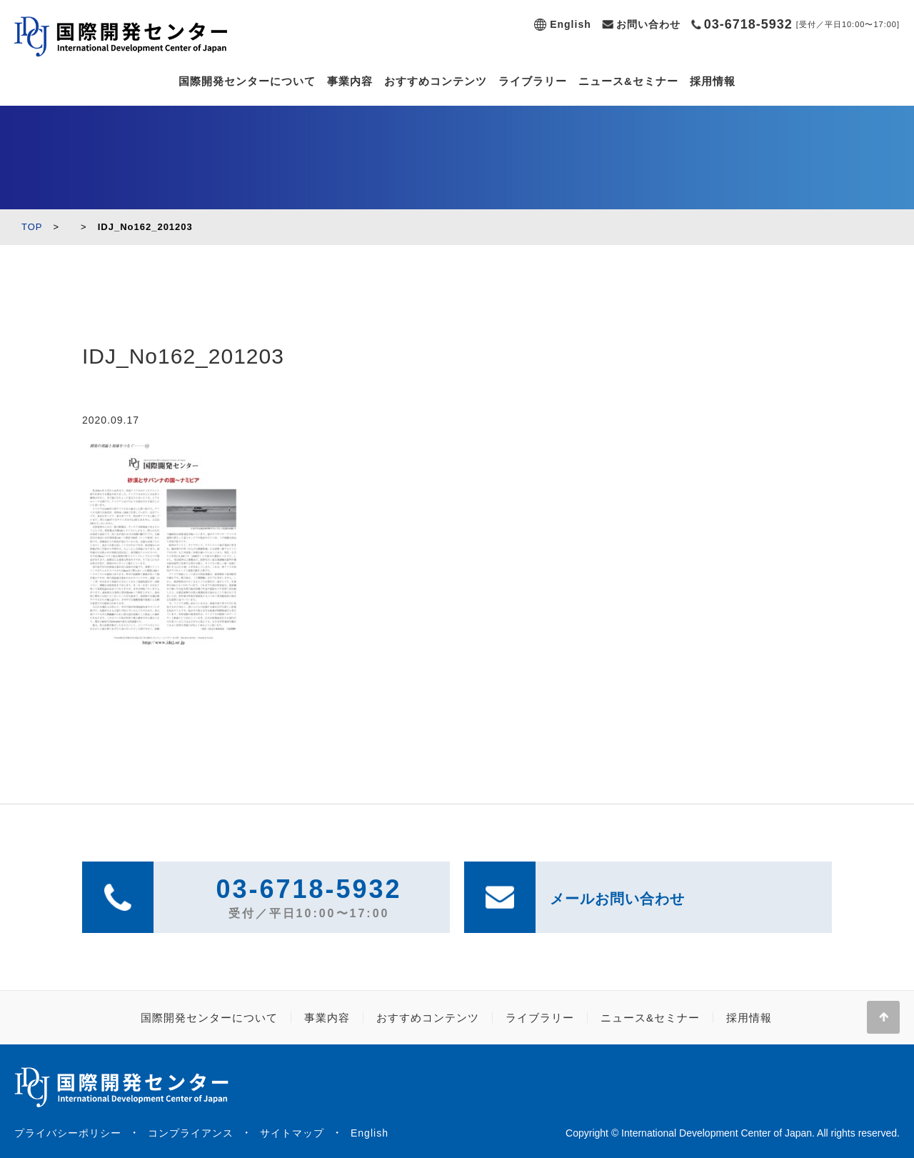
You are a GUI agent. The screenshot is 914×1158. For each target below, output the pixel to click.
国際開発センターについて (247, 81)
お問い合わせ (648, 24)
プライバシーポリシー (67, 1133)
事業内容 (350, 81)
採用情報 (712, 81)
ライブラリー (532, 81)
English (570, 24)
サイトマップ (292, 1133)
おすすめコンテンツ (435, 81)
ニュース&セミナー (628, 81)
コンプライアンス (190, 1133)
